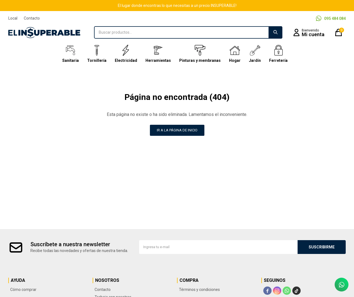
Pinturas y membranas (200, 54)
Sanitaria (70, 54)
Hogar (235, 54)
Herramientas (158, 54)
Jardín (255, 54)
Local (12, 18)
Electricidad (126, 54)
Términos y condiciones (199, 289)
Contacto (32, 18)
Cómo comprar (23, 289)
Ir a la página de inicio (177, 130)
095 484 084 (335, 18)
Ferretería (278, 54)
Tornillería (96, 54)
